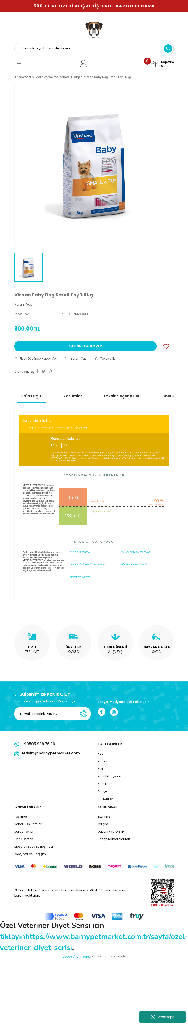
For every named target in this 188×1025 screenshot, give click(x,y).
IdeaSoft (68, 957)
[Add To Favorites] (166, 346)
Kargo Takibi (23, 831)
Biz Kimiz (104, 816)
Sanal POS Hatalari (28, 824)
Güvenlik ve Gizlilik (111, 831)
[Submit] (83, 713)
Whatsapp (162, 1016)
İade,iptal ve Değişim (30, 854)
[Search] (94, 48)
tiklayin (12, 937)
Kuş (100, 768)
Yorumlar (72, 396)
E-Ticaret (83, 957)
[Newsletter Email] (55, 713)
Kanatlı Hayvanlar (111, 776)
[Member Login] (83, 63)
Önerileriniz (172, 396)
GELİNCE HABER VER (85, 346)
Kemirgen (105, 784)
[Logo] (94, 29)
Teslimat (20, 816)
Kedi (101, 753)
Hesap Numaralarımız (114, 839)
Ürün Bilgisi (32, 396)
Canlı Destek (23, 839)
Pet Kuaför (105, 799)
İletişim (103, 824)
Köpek (102, 761)
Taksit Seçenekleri (122, 396)
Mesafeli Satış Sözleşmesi (33, 846)
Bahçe (102, 791)
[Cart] (161, 63)
